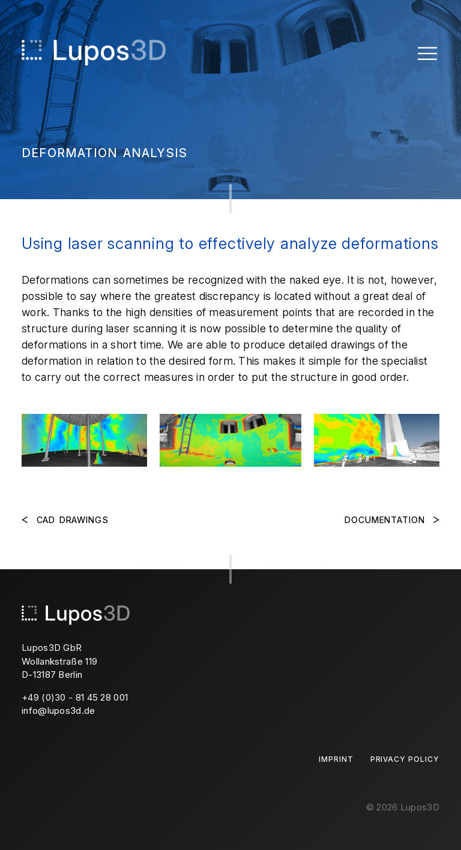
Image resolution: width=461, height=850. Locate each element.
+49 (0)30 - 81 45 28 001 (75, 697)
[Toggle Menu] (427, 52)
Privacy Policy (404, 759)
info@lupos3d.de (58, 710)
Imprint (336, 759)
